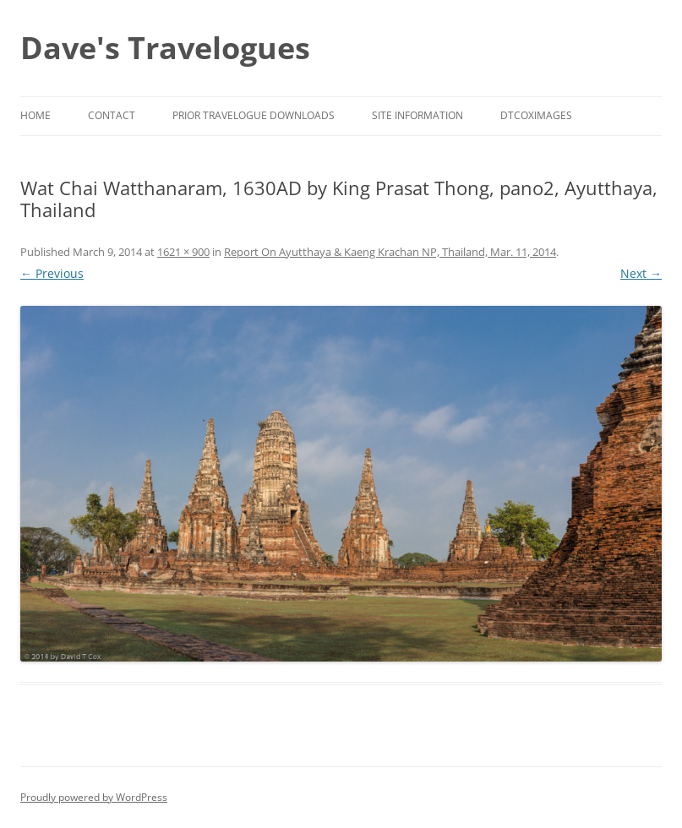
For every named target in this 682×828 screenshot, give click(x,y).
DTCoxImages (536, 115)
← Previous (52, 273)
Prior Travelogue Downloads (253, 115)
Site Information (417, 115)
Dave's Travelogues (165, 47)
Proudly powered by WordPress (93, 797)
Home (35, 115)
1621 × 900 (183, 251)
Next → (641, 273)
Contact (111, 115)
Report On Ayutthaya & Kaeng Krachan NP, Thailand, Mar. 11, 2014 (390, 251)
